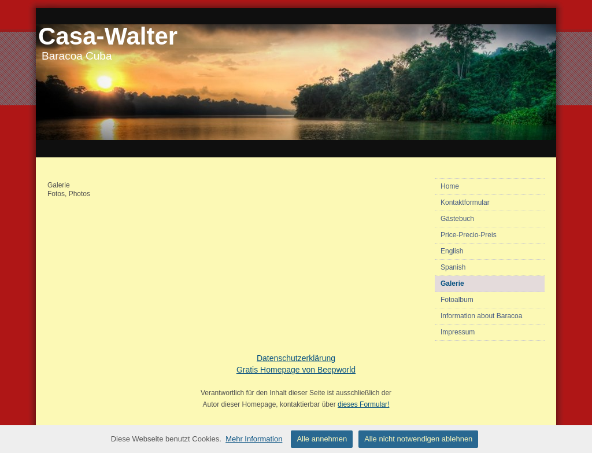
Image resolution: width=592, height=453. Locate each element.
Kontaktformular (465, 202)
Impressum (458, 332)
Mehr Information (253, 438)
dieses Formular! (363, 404)
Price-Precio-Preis (469, 235)
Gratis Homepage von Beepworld (296, 369)
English (452, 251)
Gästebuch (457, 219)
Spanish (453, 267)
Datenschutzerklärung (296, 358)
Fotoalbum (457, 300)
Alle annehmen (322, 438)
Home (450, 186)
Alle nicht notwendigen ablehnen (418, 438)
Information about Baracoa (481, 316)
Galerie (452, 283)
